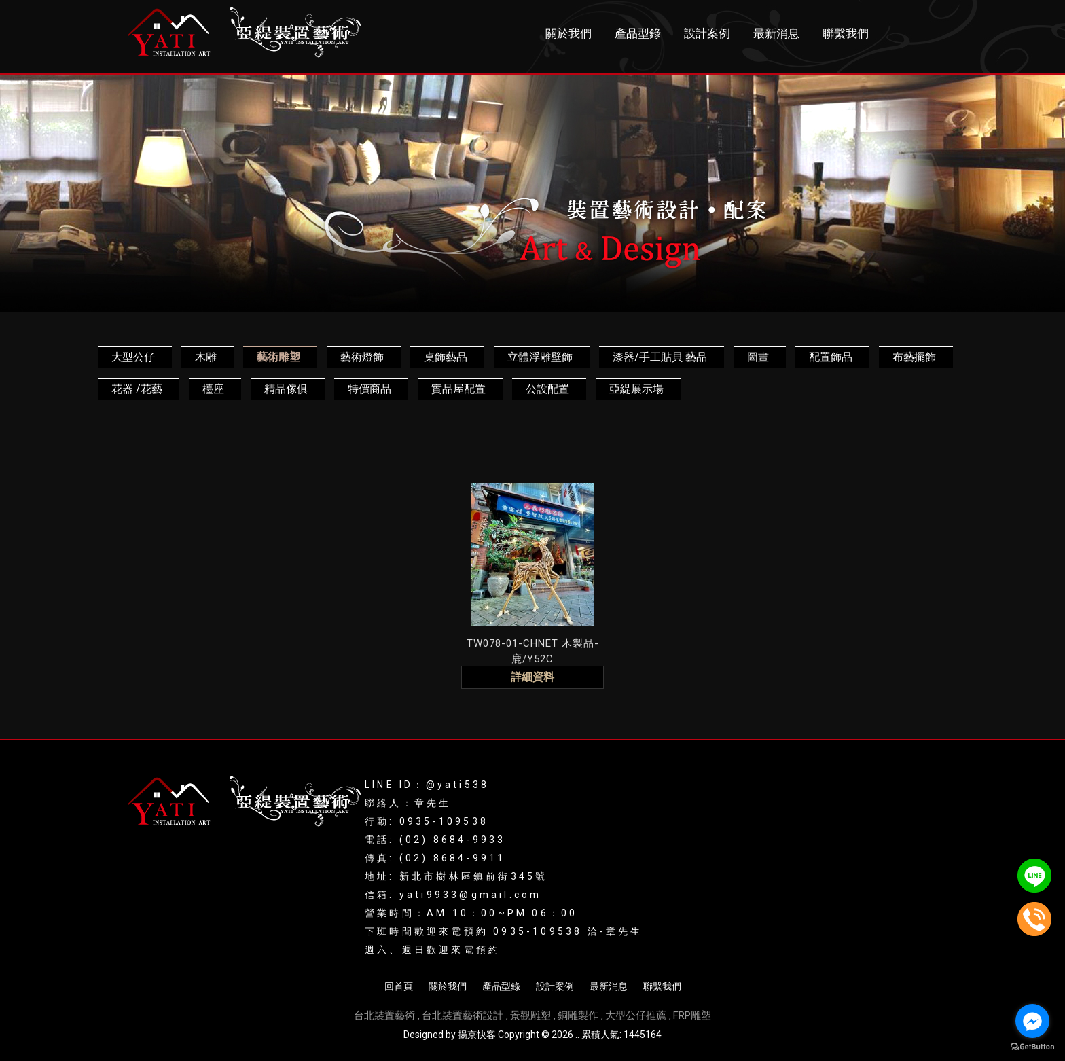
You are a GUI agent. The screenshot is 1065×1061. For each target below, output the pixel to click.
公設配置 (547, 388)
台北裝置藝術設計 (462, 1015)
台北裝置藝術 (384, 1015)
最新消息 (776, 33)
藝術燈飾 (362, 356)
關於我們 (568, 33)
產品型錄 (638, 33)
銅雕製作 (578, 1015)
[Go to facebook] (1032, 1021)
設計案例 (707, 33)
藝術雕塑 (278, 356)
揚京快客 (477, 1034)
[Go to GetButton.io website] (1032, 1047)
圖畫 (758, 356)
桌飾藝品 (445, 356)
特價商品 (369, 388)
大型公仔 (133, 356)
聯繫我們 (846, 33)
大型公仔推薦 (635, 1015)
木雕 (206, 356)
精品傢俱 (286, 388)
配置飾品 (830, 356)
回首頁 (398, 986)
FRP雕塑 (692, 1015)
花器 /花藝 (136, 388)
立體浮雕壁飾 (540, 356)
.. (577, 1034)
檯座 (213, 388)
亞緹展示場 (636, 388)
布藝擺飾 (914, 356)
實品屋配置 (458, 388)
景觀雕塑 (530, 1015)
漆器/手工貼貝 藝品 (660, 356)
